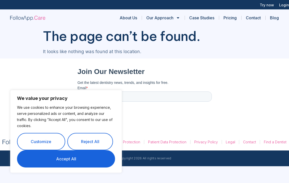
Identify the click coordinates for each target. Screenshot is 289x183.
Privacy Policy (206, 142)
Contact (253, 17)
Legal (230, 142)
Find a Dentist (275, 142)
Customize (41, 141)
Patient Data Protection (167, 142)
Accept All (66, 158)
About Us (128, 17)
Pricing (230, 17)
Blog (274, 17)
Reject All (90, 141)
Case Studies (201, 17)
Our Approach (163, 17)
